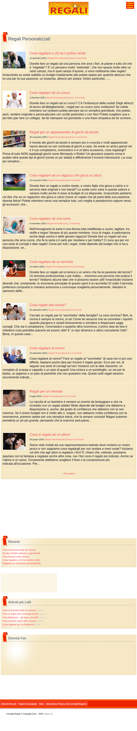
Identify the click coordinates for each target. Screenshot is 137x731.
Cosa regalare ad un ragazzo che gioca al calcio (66, 175)
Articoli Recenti (8, 704)
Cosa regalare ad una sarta (50, 218)
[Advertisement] (29, 582)
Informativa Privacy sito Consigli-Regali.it (66, 704)
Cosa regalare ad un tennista (51, 262)
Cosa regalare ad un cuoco (50, 93)
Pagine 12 (48, 714)
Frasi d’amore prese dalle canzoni (19, 621)
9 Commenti (74, 180)
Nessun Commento (77, 58)
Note (41, 704)
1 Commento (74, 223)
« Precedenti (68, 473)
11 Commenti (75, 353)
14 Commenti (70, 396)
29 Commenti (75, 310)
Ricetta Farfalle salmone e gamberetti (21, 553)
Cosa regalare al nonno (47, 348)
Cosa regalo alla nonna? (48, 305)
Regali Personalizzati (57, 58)
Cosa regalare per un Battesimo (18, 624)
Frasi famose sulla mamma (16, 556)
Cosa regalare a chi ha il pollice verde (58, 53)
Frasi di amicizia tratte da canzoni (19, 550)
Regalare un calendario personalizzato (22, 563)
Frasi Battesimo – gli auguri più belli (20, 617)
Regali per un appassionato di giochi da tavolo (64, 132)
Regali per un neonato (46, 391)
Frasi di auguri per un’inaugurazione (20, 614)
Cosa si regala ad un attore (50, 434)
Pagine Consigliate (28, 704)
